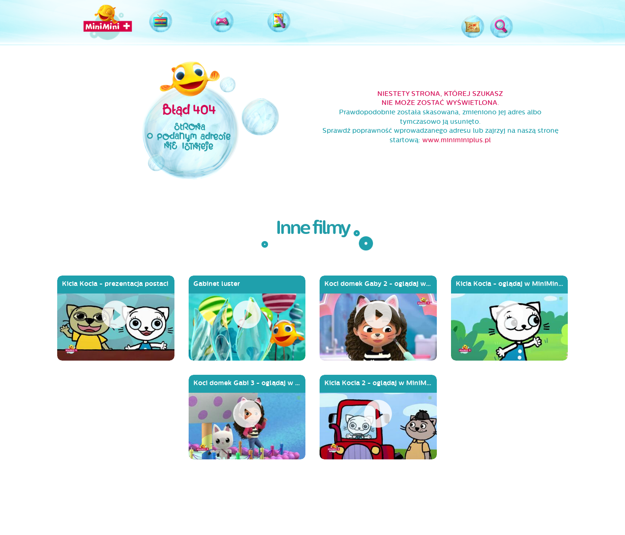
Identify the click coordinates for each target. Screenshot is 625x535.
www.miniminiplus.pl (456, 140)
